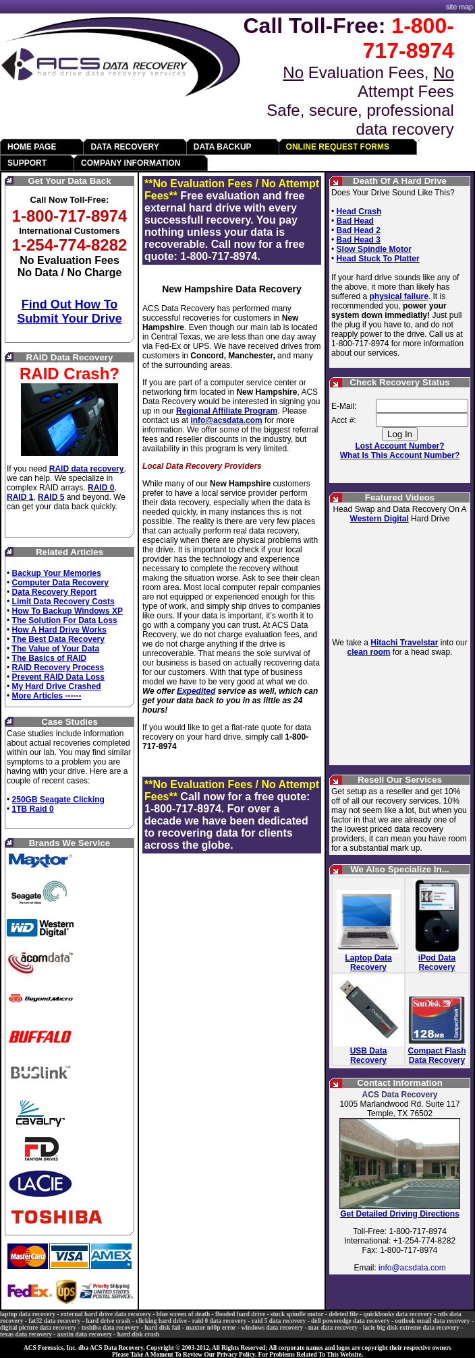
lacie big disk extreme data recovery (411, 1327)
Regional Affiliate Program (226, 411)
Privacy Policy (236, 1354)
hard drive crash (108, 1321)
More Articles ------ (47, 696)
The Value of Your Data (56, 648)
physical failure (398, 296)
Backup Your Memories (56, 573)
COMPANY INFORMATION (130, 163)
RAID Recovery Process (58, 667)
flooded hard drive (240, 1314)
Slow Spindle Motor (374, 249)
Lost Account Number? (399, 446)
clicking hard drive (161, 1321)
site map (459, 7)
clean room (368, 652)
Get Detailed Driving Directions (399, 1214)
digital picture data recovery (38, 1327)
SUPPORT (27, 163)
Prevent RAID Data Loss (58, 677)
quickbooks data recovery (397, 1314)
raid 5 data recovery (279, 1321)
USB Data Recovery (368, 1055)
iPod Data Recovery (436, 962)
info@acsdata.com (226, 420)
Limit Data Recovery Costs (63, 601)
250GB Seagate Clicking (58, 799)
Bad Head (355, 221)
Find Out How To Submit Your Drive (69, 311)
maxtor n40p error (210, 1327)
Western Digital (379, 518)
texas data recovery (26, 1334)
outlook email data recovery (432, 1321)
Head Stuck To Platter (378, 258)
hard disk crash (138, 1334)
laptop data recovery (27, 1314)
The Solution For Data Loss (64, 620)
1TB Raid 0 (33, 809)
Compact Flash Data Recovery (437, 1055)
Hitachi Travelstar (404, 642)
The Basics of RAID (49, 658)
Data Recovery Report (54, 592)
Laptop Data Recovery (368, 962)
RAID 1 (20, 497)
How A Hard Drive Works (59, 630)
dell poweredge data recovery (350, 1321)
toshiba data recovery (111, 1327)
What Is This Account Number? (400, 455)
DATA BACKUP (223, 147)
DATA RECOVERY (124, 147)
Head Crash (359, 211)
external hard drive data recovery (106, 1314)
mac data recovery (333, 1327)
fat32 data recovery (54, 1321)
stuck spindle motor (297, 1314)
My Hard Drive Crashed (56, 686)
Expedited (196, 691)
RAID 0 (101, 487)
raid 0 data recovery (219, 1321)
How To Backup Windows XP (67, 611)
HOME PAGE (31, 147)
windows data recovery (273, 1327)
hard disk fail (162, 1327)
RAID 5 (51, 497)
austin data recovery (84, 1334)
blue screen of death (183, 1314)
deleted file (343, 1314)
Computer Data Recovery (60, 582)
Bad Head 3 (359, 240)
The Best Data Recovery (58, 639)
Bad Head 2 (359, 230)
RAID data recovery (86, 469)
